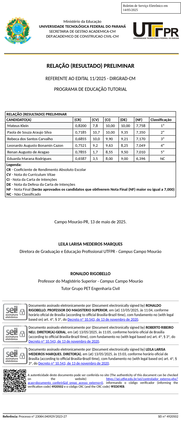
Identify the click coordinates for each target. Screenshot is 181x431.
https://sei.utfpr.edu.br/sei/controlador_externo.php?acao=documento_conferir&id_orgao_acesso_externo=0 (103, 381)
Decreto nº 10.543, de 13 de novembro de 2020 (102, 319)
